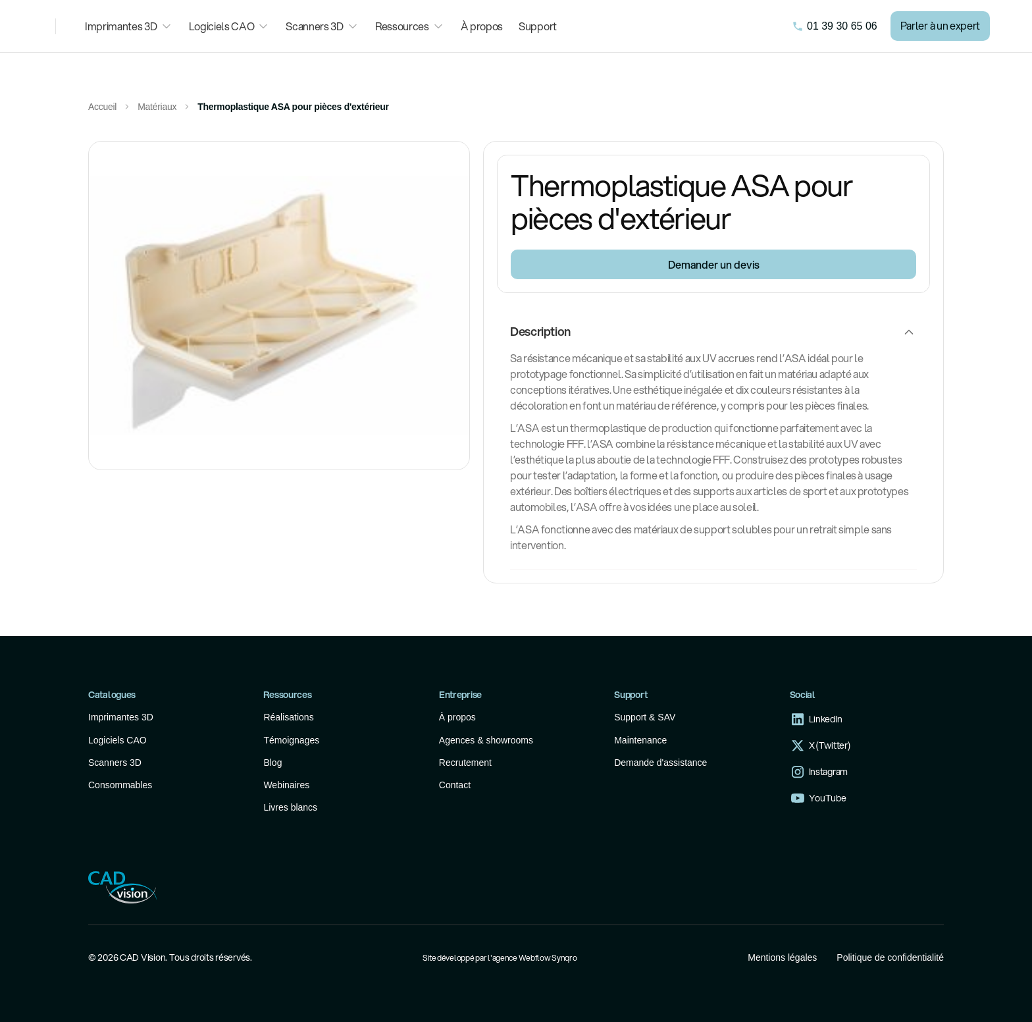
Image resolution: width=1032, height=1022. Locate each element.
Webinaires (286, 785)
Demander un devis (714, 264)
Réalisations (288, 717)
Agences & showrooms (486, 740)
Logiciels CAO (117, 740)
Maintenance (640, 740)
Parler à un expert (940, 25)
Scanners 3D (115, 762)
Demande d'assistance (660, 762)
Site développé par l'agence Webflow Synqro (500, 957)
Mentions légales (782, 957)
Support (538, 26)
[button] (129, 26)
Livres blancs (290, 807)
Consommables (120, 785)
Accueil (102, 106)
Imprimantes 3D (120, 717)
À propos (482, 26)
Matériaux (157, 106)
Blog (272, 762)
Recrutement (465, 762)
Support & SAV (644, 717)
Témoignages (291, 740)
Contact (455, 785)
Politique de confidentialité (890, 957)
